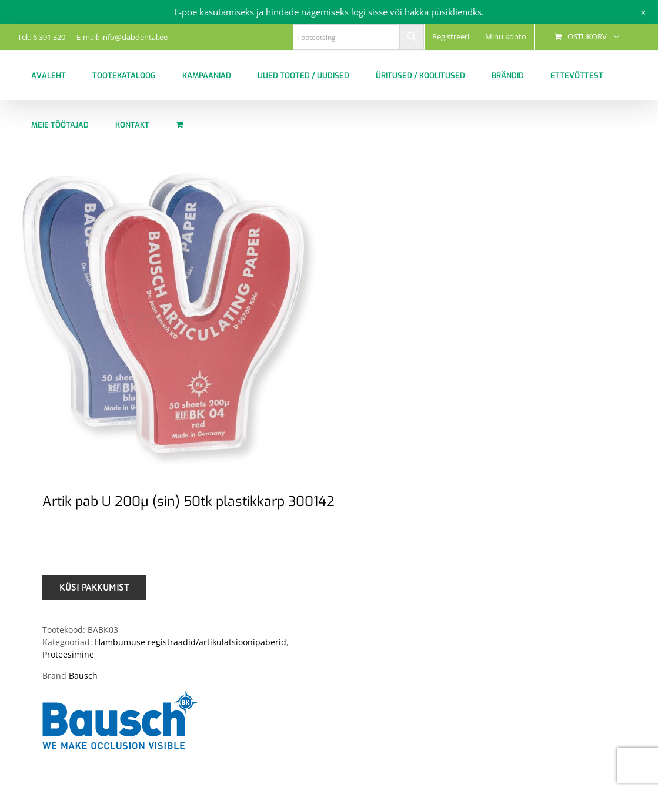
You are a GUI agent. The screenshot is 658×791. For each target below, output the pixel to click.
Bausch (83, 675)
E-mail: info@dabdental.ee (122, 37)
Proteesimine (68, 654)
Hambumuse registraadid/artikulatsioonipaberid (190, 642)
